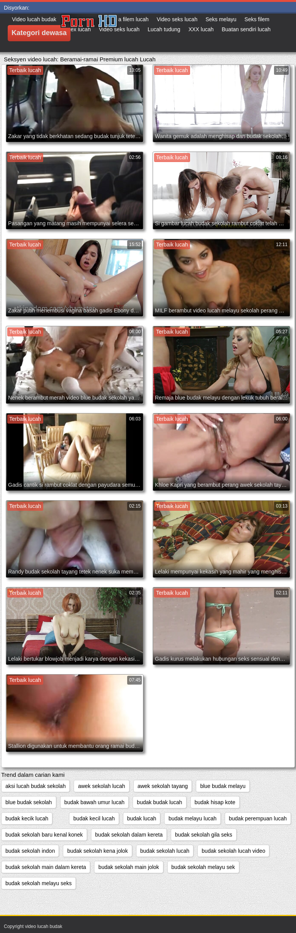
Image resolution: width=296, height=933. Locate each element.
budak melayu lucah (192, 818)
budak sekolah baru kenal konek (44, 835)
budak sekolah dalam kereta (129, 835)
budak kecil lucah (93, 818)
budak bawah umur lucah (94, 802)
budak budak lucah (159, 802)
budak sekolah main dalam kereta (45, 867)
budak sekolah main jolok (128, 867)
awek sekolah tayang (163, 786)
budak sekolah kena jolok (97, 851)
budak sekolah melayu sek (203, 867)
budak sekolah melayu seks (38, 883)
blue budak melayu (223, 786)
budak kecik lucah (26, 818)
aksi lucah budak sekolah (35, 786)
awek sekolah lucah (101, 786)
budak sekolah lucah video (233, 851)
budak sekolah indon (30, 851)
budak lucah (141, 818)
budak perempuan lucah (258, 818)
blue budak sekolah (28, 802)
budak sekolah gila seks (203, 835)
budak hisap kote (215, 802)
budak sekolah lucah (165, 851)
